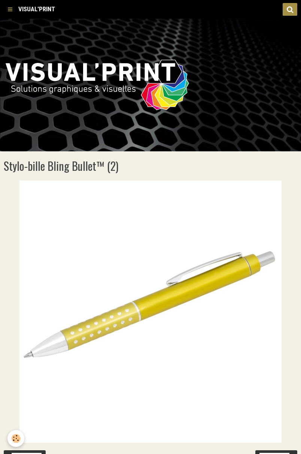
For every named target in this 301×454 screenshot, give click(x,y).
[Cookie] (15, 438)
